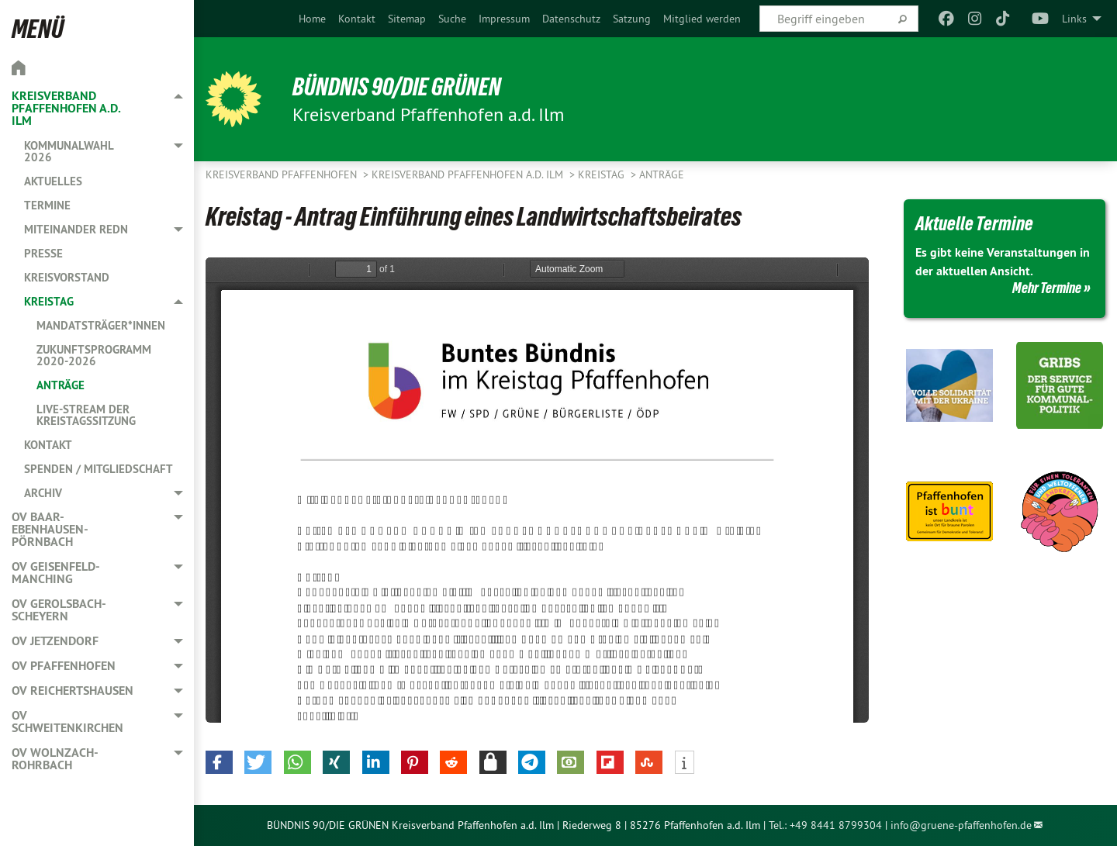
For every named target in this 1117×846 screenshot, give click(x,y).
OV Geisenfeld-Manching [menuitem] (56, 572)
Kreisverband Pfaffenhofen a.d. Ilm (469, 174)
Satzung (632, 19)
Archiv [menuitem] (43, 492)
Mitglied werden (702, 19)
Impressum (504, 19)
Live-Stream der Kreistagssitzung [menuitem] (86, 415)
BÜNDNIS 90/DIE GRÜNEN (396, 87)
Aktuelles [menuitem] (53, 181)
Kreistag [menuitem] (49, 301)
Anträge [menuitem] (60, 385)
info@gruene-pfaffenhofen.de (961, 825)
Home (312, 19)
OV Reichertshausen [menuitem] (72, 690)
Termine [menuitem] (47, 205)
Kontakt (356, 19)
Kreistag (603, 174)
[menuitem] (312, 18)
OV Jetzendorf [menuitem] (55, 641)
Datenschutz (571, 19)
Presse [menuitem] (43, 253)
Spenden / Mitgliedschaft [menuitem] (98, 468)
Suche (452, 19)
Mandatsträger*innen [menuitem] (100, 325)
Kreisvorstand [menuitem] (66, 277)
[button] (219, 762)
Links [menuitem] (1074, 19)
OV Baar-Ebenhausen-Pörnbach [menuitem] (50, 529)
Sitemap (407, 19)
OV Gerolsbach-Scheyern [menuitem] (59, 610)
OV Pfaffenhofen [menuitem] (64, 666)
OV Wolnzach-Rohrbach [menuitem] (55, 758)
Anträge (661, 174)
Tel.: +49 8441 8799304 (825, 825)
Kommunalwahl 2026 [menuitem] (68, 151)
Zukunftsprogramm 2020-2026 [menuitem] (93, 355)
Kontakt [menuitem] (48, 444)
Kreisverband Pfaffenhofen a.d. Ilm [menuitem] (66, 108)
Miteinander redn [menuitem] (76, 229)
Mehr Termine (1046, 288)
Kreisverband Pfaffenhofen (283, 174)
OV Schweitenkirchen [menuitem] (67, 721)
